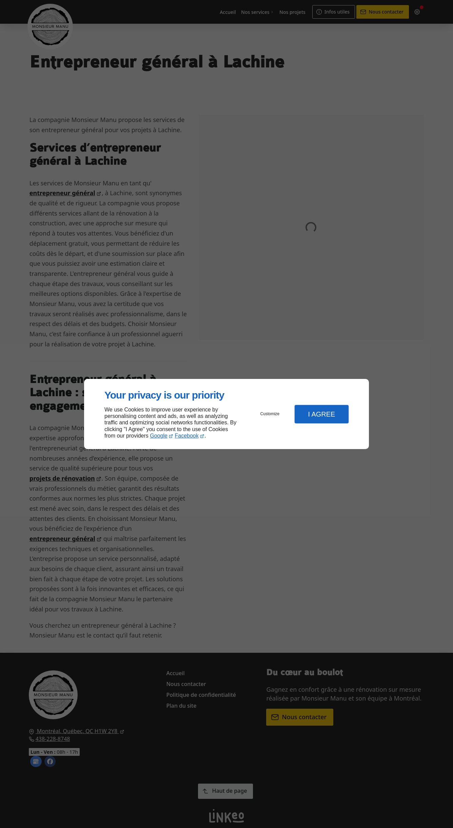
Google (159, 436)
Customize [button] (270, 413)
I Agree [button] (321, 414)
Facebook (187, 436)
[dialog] (226, 414)
